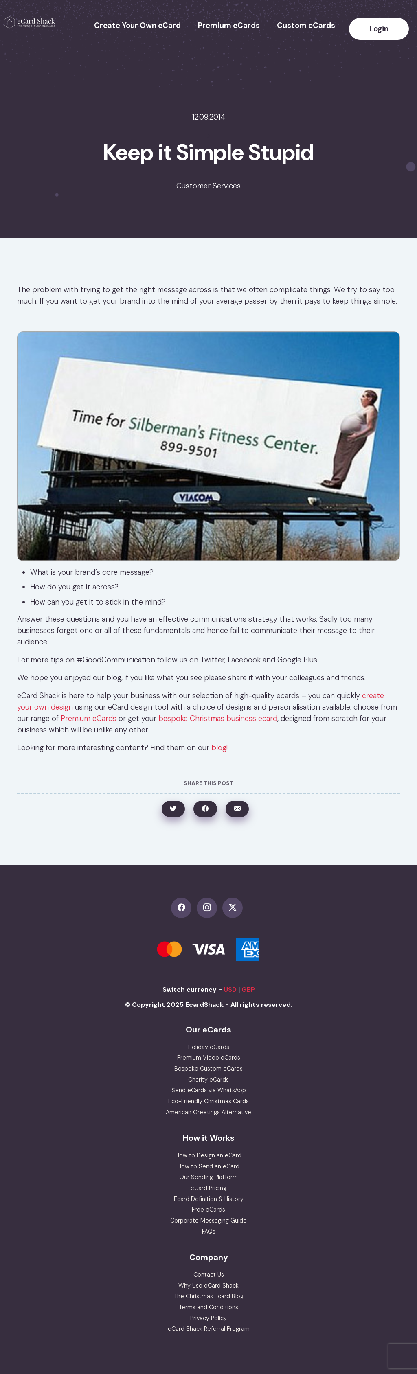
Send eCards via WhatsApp (208, 1090)
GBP (248, 989)
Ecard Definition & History (209, 1199)
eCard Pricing (208, 1188)
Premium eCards (229, 26)
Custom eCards (306, 26)
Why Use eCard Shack (208, 1285)
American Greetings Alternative (208, 1112)
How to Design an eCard (208, 1155)
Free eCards (208, 1209)
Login (378, 29)
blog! (219, 748)
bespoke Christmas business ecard (217, 718)
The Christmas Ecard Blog (209, 1296)
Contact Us (208, 1274)
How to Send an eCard (208, 1166)
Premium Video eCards (208, 1057)
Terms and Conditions (208, 1307)
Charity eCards (208, 1079)
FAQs (208, 1231)
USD (230, 989)
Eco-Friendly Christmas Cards (208, 1101)
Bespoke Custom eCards (208, 1068)
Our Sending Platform (208, 1177)
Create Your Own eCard (137, 26)
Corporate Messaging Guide (208, 1220)
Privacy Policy (208, 1318)
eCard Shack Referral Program (209, 1328)
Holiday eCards (208, 1047)
